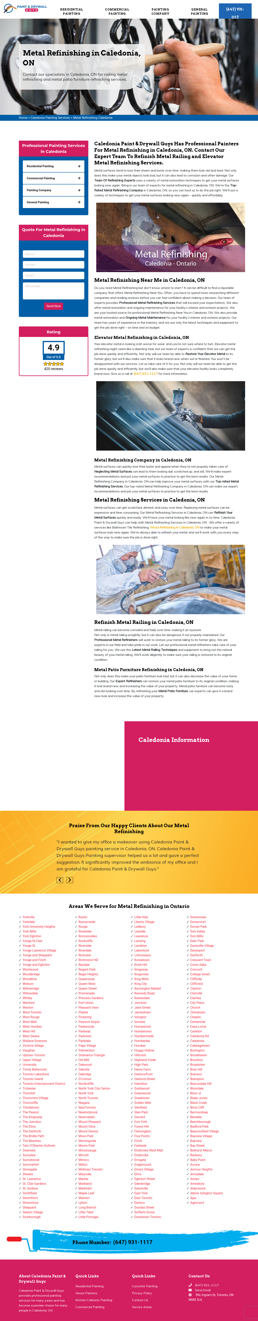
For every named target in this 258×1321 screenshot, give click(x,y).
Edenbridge (142, 1184)
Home (23, 118)
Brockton (196, 1060)
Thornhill (29, 1093)
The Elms (29, 1126)
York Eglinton (32, 936)
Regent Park (87, 969)
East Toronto (143, 1198)
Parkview (85, 1036)
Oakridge (85, 1074)
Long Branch (87, 1207)
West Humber (32, 1026)
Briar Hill (196, 1069)
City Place (197, 1003)
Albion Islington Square (206, 1193)
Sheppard (29, 1207)
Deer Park (197, 941)
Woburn (28, 984)
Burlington (197, 1050)
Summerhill (31, 1165)
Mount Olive (87, 1126)
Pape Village (87, 1046)
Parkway (84, 1031)
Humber (140, 1046)
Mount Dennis (88, 1131)
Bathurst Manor (201, 1150)
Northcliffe (86, 1084)
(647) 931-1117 (235, 13)
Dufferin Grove (144, 1212)
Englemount (142, 1165)
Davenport (197, 950)
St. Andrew (30, 1188)
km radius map (62, 766)
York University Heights (39, 927)
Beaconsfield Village (204, 1131)
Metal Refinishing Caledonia (92, 118)
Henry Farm (142, 1069)
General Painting (199, 11)
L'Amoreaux (142, 955)
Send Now (53, 306)
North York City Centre (94, 1088)
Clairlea (195, 998)
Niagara (84, 1103)
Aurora (195, 1165)
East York (141, 1193)
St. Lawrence (32, 1179)
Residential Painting (71, 11)
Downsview (198, 917)
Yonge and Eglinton (36, 965)
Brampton (197, 1079)
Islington (140, 1017)
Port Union (86, 1003)
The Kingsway (32, 1117)
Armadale (197, 1174)
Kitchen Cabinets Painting (93, 1300)
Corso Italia (198, 965)
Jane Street (142, 1007)
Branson (196, 1074)
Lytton (83, 1203)
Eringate (140, 1160)
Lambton (140, 946)
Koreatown (141, 960)
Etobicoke (141, 1155)
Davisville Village (202, 946)
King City (140, 984)
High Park (141, 1065)
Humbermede (144, 1036)
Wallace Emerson (35, 1041)
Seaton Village (33, 1212)
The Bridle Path (33, 1136)
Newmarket (87, 1117)
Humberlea (142, 1041)
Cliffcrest (196, 984)
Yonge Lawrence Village (39, 950)
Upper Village (32, 1060)
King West (141, 979)
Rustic (83, 917)
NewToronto (87, 1107)
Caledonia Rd (199, 1036)
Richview (85, 955)
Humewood (142, 1026)
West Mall (30, 1022)
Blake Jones (199, 1098)
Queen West (87, 984)
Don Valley (197, 931)
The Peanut (31, 1112)
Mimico (84, 1160)
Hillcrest (140, 1055)
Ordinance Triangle (92, 1055)
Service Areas (142, 1307)
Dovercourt (198, 922)
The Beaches (32, 1141)
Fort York (140, 1122)
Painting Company (160, 11)
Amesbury (197, 1184)
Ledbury (140, 927)
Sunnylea (29, 1155)
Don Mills (196, 936)
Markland (85, 1184)
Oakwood (85, 1065)
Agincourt (197, 1203)
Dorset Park (198, 927)
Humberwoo (143, 1031)
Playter (83, 1012)
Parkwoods (86, 1026)
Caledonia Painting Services (50, 118)
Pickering (85, 1017)
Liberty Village (144, 922)
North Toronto (88, 1098)
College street (200, 974)
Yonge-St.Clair (32, 941)
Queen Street (88, 988)
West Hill (29, 1031)
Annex (194, 1179)
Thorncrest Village (35, 1098)
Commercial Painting (117, 11)
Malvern (84, 1198)
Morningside (87, 1141)
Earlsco (139, 1203)
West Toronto (32, 1012)
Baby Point (197, 1160)
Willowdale (30, 993)
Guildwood (141, 1088)
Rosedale (85, 931)
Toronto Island (33, 1079)
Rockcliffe (86, 941)
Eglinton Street (144, 1179)
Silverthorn (30, 1198)
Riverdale (85, 950)
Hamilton (140, 1084)
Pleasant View (89, 1007)
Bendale (196, 1117)
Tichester (29, 1088)
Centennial (197, 1022)
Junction (140, 1003)
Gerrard (139, 1117)
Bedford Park (199, 1126)
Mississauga (87, 1150)
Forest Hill (141, 1126)
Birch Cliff (197, 1107)
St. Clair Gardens (34, 1184)
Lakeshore (141, 950)
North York (86, 1093)
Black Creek (198, 1103)
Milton (83, 1165)
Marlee (83, 1179)
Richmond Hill (88, 960)
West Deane (31, 1036)
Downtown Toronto (147, 1217)
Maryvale (85, 1174)
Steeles (28, 1174)
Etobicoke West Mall (148, 1150)
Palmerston (87, 1050)
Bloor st (195, 1093)
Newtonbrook (88, 1112)
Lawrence (141, 936)
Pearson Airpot (89, 1022)
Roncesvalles (88, 936)
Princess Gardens (91, 998)
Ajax (193, 1198)
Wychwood (30, 969)
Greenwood (142, 1093)
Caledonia (197, 1041)
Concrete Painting (145, 1286)
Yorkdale (29, 922)
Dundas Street (144, 1207)
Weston (28, 1007)
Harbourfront (143, 1074)
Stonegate (30, 1169)
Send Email (203, 1290)
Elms (137, 1174)
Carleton (196, 1031)
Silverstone (30, 1203)
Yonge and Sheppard (37, 955)
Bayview (196, 1141)
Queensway (87, 979)
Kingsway (141, 969)
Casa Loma (198, 1026)
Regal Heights (88, 974)
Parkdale (85, 1041)
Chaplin (195, 1017)
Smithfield (30, 1193)
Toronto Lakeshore (36, 1074)
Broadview (197, 1065)
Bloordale (197, 1088)
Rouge (83, 927)
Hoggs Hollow (144, 1050)
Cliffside (196, 979)
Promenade (87, 993)
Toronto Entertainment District (44, 1084)
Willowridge (31, 988)
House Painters (86, 1293)
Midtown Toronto (91, 1169)
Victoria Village (33, 1046)
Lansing (139, 941)
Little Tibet (86, 1212)
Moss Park (86, 1136)
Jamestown (142, 1012)
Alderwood (198, 1188)
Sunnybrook (31, 1160)
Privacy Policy (142, 1293)
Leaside (139, 931)
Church (195, 1007)
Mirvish (84, 1155)
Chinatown (197, 1012)
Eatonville (141, 1188)
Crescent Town (200, 960)
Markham (85, 1188)
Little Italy (141, 917)
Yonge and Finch (34, 960)
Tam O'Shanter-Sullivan (39, 1145)
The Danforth (32, 1131)
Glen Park (141, 1112)
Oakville (84, 1069)
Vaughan (29, 1050)
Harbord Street (144, 1079)
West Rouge (31, 1017)
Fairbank (140, 1145)
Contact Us (140, 1300)
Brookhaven (198, 1055)
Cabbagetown (200, 1046)
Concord (196, 969)
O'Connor (85, 1079)
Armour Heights (201, 1169)
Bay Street (197, 1145)
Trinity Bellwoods (35, 1069)
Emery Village (144, 1169)
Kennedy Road (144, 993)
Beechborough (200, 1122)
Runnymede (87, 922)
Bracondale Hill (201, 1084)
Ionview (139, 1022)
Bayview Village (201, 1136)
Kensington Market (147, 988)
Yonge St (29, 946)
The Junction (32, 1122)
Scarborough (32, 1217)
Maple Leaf (86, 1193)
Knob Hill (140, 965)
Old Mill (84, 1060)
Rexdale (84, 965)
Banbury (196, 1155)
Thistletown (31, 1107)
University (30, 1065)
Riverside (85, 946)
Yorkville (29, 917)
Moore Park (87, 1145)
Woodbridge (31, 974)
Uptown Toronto (34, 1055)
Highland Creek (145, 1060)
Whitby (27, 998)
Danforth (196, 955)
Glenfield (140, 1107)
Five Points (142, 1136)
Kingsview (141, 974)
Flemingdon (142, 1131)
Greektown (141, 1098)
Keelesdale (142, 998)
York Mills (30, 931)
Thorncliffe (30, 1103)
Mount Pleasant (90, 1122)
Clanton (195, 988)
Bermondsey (199, 1112)
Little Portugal (88, 1217)
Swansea (29, 1150)
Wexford (28, 1003)
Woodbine (30, 979)
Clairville (196, 993)
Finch (138, 1141)
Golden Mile (142, 1103)
